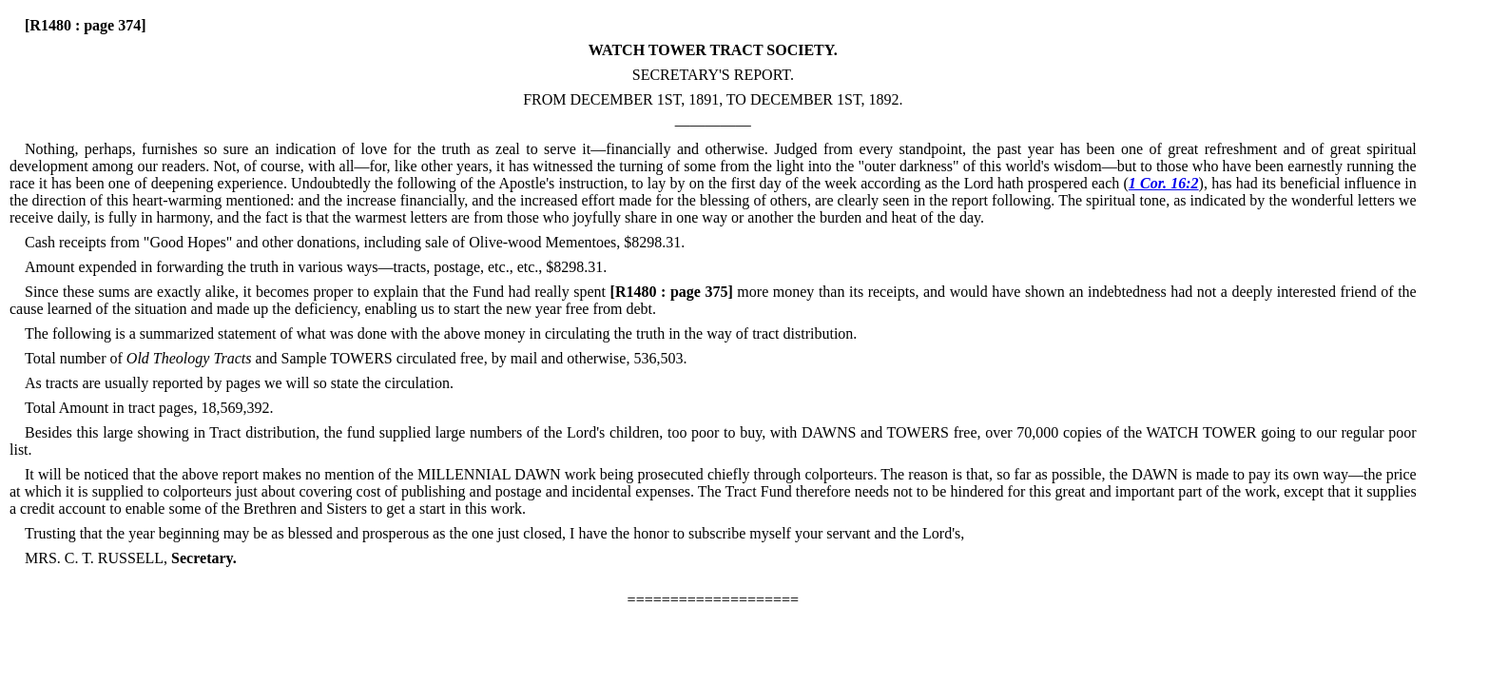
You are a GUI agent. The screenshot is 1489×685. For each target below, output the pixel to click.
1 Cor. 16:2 (1164, 183)
